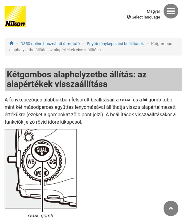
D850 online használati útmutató (50, 43)
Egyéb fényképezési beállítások (115, 43)
